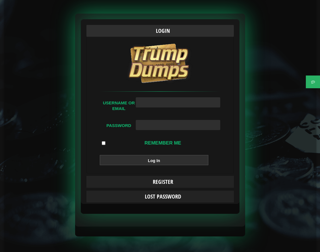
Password (119, 125)
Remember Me (141, 143)
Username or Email (119, 105)
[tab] (160, 31)
